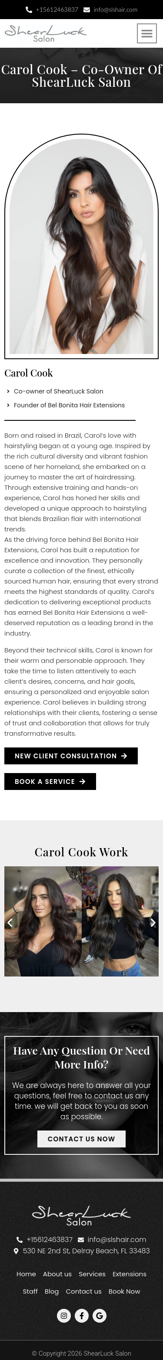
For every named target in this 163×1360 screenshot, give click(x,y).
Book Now (124, 1291)
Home (26, 1273)
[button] (147, 33)
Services (92, 1273)
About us (57, 1273)
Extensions (129, 1273)
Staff (30, 1291)
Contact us (83, 1291)
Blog (52, 1291)
